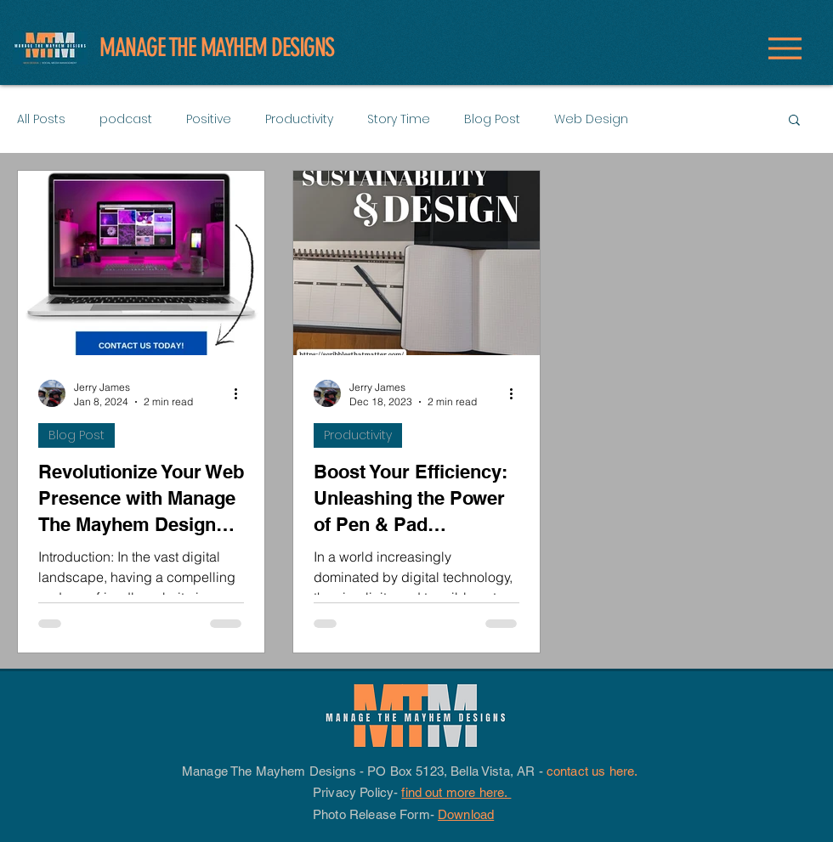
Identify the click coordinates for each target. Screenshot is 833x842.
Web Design (591, 119)
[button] (794, 121)
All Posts (41, 119)
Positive (208, 119)
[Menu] (785, 48)
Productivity (299, 119)
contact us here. (594, 771)
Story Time (398, 119)
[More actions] (241, 393)
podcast (125, 119)
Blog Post (492, 119)
